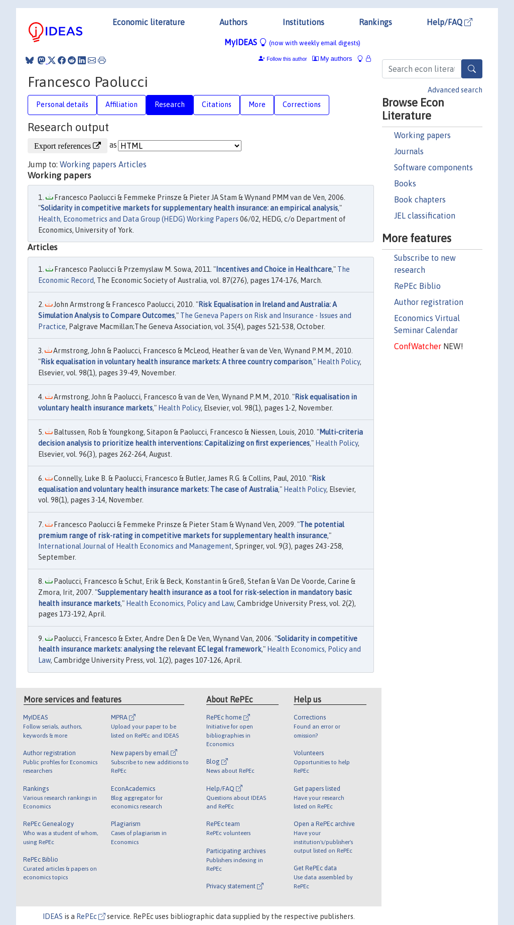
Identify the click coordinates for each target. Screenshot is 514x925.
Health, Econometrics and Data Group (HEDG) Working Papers (138, 219)
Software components (433, 167)
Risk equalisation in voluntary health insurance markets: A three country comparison (176, 362)
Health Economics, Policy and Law (180, 603)
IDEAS (53, 916)
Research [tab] (170, 104)
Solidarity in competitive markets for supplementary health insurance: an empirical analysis (189, 208)
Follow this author (287, 59)
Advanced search (455, 90)
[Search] (471, 68)
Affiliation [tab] (121, 104)
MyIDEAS (292, 42)
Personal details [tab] (62, 104)
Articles (132, 164)
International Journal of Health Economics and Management (135, 546)
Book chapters (420, 199)
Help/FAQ (449, 22)
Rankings (375, 22)
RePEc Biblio (417, 285)
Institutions (303, 22)
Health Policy (338, 362)
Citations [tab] (216, 104)
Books (405, 183)
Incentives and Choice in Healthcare (274, 269)
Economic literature (148, 22)
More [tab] (257, 104)
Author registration (428, 301)
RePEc (90, 916)
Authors (233, 22)
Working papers (422, 135)
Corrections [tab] (302, 104)
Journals (409, 151)
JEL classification (424, 215)
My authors (332, 58)
